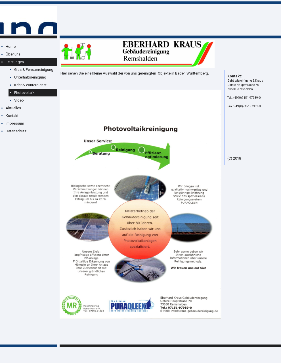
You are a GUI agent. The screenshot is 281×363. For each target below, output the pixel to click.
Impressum (15, 123)
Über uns (13, 54)
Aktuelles (13, 108)
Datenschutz (16, 131)
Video (19, 100)
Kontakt (12, 116)
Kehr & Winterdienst (30, 85)
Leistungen (15, 62)
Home (11, 46)
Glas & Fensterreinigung (33, 69)
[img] (28, 20)
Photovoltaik (24, 92)
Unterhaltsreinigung (30, 77)
